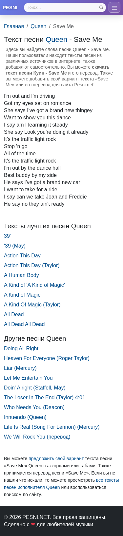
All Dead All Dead (24, 324)
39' (7, 236)
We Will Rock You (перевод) (37, 437)
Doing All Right (21, 348)
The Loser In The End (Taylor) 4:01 (44, 397)
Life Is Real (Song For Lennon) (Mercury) (52, 427)
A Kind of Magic (22, 295)
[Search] (65, 7)
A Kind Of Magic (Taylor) (32, 304)
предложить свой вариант (56, 458)
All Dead (14, 314)
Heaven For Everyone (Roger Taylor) (47, 358)
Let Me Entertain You (28, 378)
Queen (38, 26)
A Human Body (21, 275)
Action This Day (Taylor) (32, 265)
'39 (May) (15, 246)
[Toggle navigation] (114, 7)
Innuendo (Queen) (25, 417)
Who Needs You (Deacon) (34, 407)
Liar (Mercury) (20, 368)
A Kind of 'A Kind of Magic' (34, 285)
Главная (14, 26)
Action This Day (22, 255)
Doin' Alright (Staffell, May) (35, 387)
